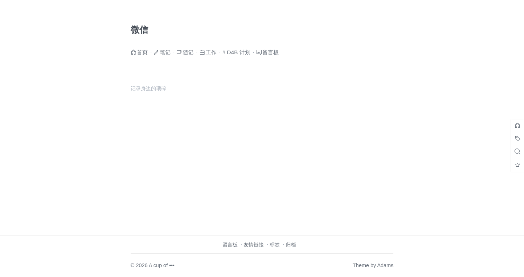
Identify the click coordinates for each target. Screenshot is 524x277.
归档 (291, 245)
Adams (385, 265)
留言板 (270, 52)
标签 (275, 245)
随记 (188, 52)
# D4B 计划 (236, 52)
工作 (211, 52)
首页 (142, 52)
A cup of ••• (162, 265)
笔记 (165, 52)
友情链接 (253, 245)
